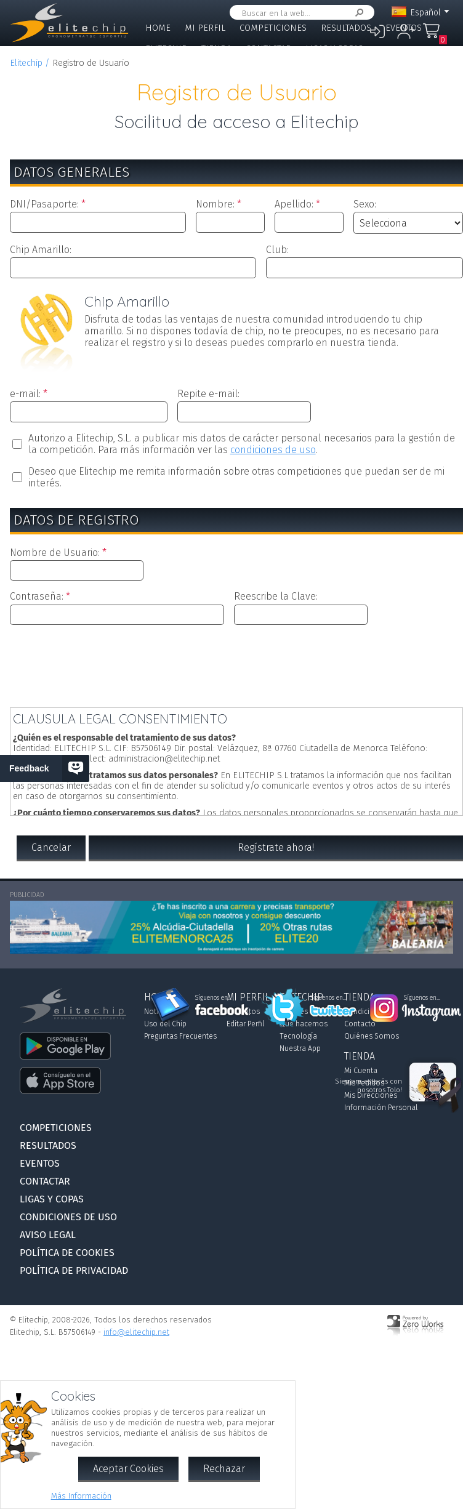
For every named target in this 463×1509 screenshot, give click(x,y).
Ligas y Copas (334, 49)
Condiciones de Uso (68, 1217)
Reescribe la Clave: (276, 596)
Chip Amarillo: (40, 250)
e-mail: (25, 394)
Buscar (357, 12)
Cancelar (51, 847)
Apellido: (294, 204)
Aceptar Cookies (128, 1469)
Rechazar (224, 1469)
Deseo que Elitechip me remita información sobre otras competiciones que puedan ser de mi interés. (236, 477)
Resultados (346, 28)
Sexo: (364, 204)
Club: (277, 250)
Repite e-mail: (208, 394)
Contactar (268, 49)
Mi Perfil (205, 28)
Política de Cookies (67, 1252)
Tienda (216, 49)
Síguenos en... (213, 998)
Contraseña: (36, 596)
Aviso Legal (48, 1235)
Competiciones (273, 28)
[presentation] (236, 664)
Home (158, 28)
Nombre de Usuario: (55, 552)
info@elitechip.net (136, 1332)
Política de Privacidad (74, 1270)
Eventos (403, 28)
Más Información (81, 1496)
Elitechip (166, 49)
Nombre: (215, 204)
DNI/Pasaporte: (44, 204)
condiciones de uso (273, 450)
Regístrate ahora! (276, 847)
